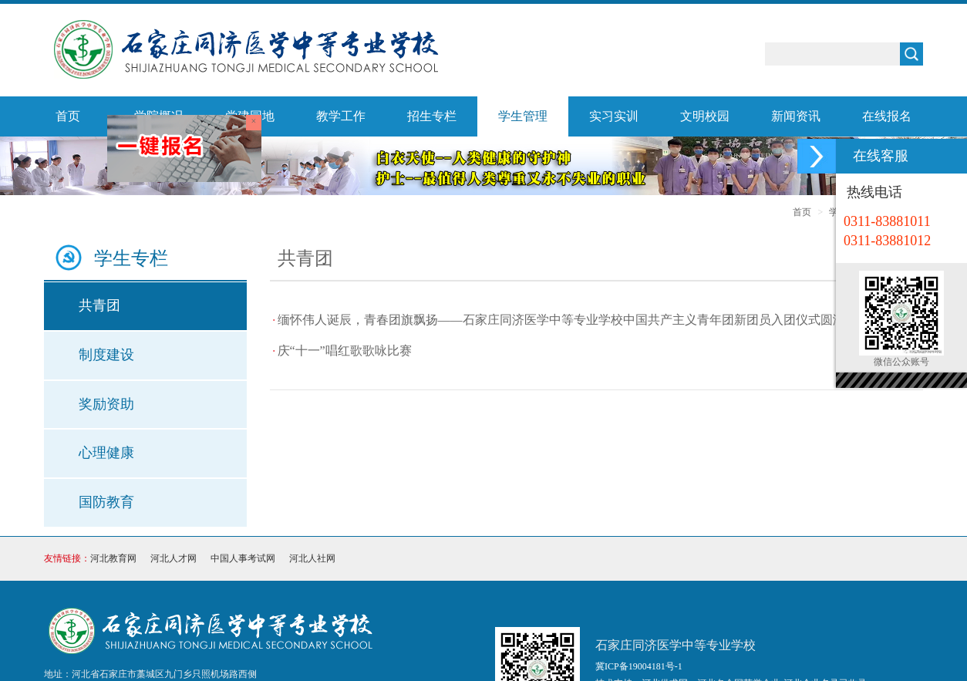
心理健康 (106, 452)
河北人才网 (173, 558)
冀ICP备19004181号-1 (638, 666)
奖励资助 (106, 404)
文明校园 (704, 116)
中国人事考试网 (243, 558)
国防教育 (106, 502)
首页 (68, 116)
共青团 (99, 305)
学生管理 (523, 116)
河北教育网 (113, 558)
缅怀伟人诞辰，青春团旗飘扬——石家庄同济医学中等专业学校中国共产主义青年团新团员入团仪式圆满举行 (574, 319)
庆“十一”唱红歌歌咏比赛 (345, 350)
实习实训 (613, 116)
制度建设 (106, 354)
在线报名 (886, 116)
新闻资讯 (795, 116)
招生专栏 (432, 116)
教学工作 (341, 116)
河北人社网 (312, 558)
